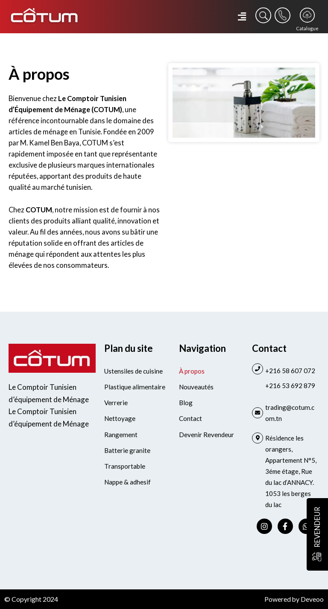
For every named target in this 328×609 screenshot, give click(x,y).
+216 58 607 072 (290, 370)
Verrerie (116, 402)
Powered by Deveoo (294, 599)
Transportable (124, 466)
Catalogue (307, 28)
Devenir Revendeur (206, 434)
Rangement (120, 434)
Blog (186, 402)
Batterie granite (127, 450)
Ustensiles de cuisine (133, 371)
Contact (190, 418)
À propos (192, 371)
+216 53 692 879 (290, 385)
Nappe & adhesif (127, 481)
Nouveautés (196, 387)
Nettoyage (119, 418)
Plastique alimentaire (134, 387)
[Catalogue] (307, 15)
